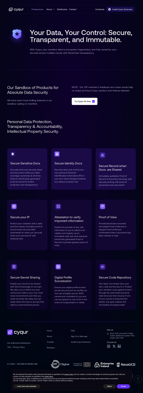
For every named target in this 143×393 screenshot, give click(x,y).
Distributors (62, 9)
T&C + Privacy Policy (16, 347)
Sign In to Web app (79, 336)
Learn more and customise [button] (26, 386)
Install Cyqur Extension (81, 342)
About (49, 336)
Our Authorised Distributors (19, 343)
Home (49, 330)
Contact (72, 9)
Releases (51, 347)
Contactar (99, 9)
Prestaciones (37, 9)
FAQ (73, 330)
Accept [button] (123, 386)
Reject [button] (109, 386)
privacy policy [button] (68, 374)
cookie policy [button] (48, 376)
